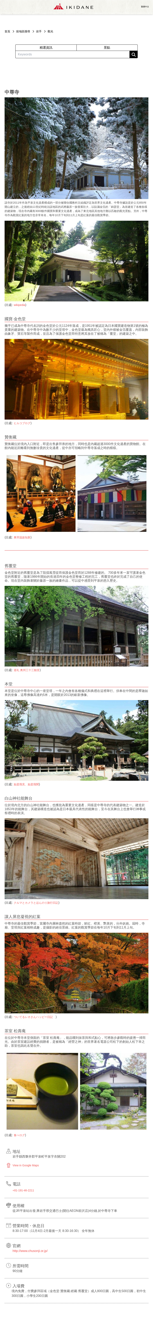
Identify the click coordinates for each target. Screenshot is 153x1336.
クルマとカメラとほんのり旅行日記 (36, 902)
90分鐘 (18, 1271)
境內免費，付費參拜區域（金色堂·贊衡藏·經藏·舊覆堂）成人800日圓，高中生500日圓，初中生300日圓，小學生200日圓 (79, 1293)
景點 (107, 47)
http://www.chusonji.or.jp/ (30, 1251)
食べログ (19, 1135)
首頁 (7, 31)
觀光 (50, 31)
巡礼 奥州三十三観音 (27, 670)
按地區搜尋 (23, 31)
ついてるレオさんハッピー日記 (35, 1017)
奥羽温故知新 (22, 537)
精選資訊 (46, 47)
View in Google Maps (26, 1165)
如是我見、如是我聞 (26, 784)
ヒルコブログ (22, 423)
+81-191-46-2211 (23, 1190)
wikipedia (19, 305)
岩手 (39, 31)
